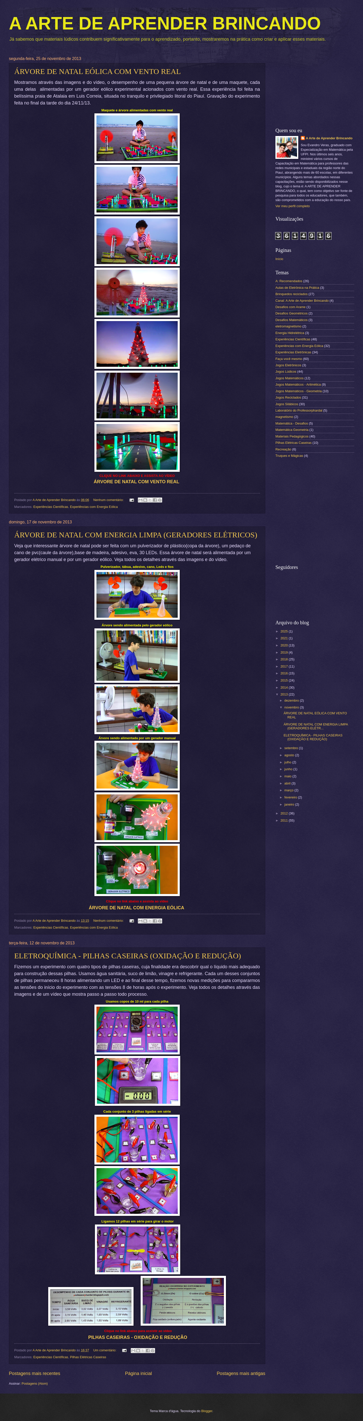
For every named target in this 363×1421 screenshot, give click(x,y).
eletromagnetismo (288, 326)
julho (288, 762)
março (289, 790)
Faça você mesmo (288, 359)
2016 (284, 673)
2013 (284, 694)
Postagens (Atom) (35, 1383)
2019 (284, 652)
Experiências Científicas (50, 507)
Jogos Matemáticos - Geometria (298, 391)
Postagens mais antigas (241, 1373)
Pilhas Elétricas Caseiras (88, 1357)
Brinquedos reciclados (291, 294)
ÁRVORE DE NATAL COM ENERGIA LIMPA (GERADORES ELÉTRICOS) (135, 535)
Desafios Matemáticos (291, 320)
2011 (284, 820)
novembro (292, 707)
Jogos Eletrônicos (288, 365)
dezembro (292, 700)
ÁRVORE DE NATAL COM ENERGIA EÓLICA (136, 907)
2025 (284, 631)
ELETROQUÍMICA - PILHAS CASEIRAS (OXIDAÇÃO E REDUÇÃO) (127, 955)
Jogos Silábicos (286, 404)
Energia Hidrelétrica (289, 333)
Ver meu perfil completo (292, 206)
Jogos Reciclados (288, 397)
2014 (284, 687)
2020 (284, 645)
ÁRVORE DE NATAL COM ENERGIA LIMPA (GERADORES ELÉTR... (316, 726)
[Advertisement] (314, 88)
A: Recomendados (288, 281)
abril (287, 783)
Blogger (206, 1411)
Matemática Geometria (291, 430)
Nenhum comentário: (108, 500)
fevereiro (291, 797)
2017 (284, 666)
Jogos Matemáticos (289, 378)
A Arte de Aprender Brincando (329, 138)
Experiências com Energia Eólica (94, 507)
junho (288, 769)
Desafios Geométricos (291, 313)
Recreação (283, 449)
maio (288, 776)
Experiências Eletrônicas (293, 352)
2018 (284, 659)
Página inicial (138, 1373)
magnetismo (284, 417)
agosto (289, 755)
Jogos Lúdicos (285, 371)
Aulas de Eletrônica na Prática (297, 288)
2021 (284, 638)
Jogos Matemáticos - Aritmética (298, 384)
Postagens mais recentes (34, 1373)
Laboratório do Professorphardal (298, 410)
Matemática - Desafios (291, 423)
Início (279, 259)
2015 (284, 680)
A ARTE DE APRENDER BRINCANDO (165, 23)
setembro (291, 748)
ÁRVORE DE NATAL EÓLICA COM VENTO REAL (97, 71)
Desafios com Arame (290, 307)
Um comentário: (105, 1350)
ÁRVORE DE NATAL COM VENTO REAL (136, 481)
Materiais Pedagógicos (291, 436)
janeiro (289, 804)
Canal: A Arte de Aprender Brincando (302, 301)
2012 (284, 813)
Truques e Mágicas (289, 456)
